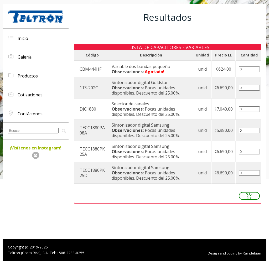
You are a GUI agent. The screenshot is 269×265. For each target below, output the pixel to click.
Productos (23, 75)
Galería (20, 57)
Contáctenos (25, 113)
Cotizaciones (25, 94)
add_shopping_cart (249, 196)
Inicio (18, 38)
